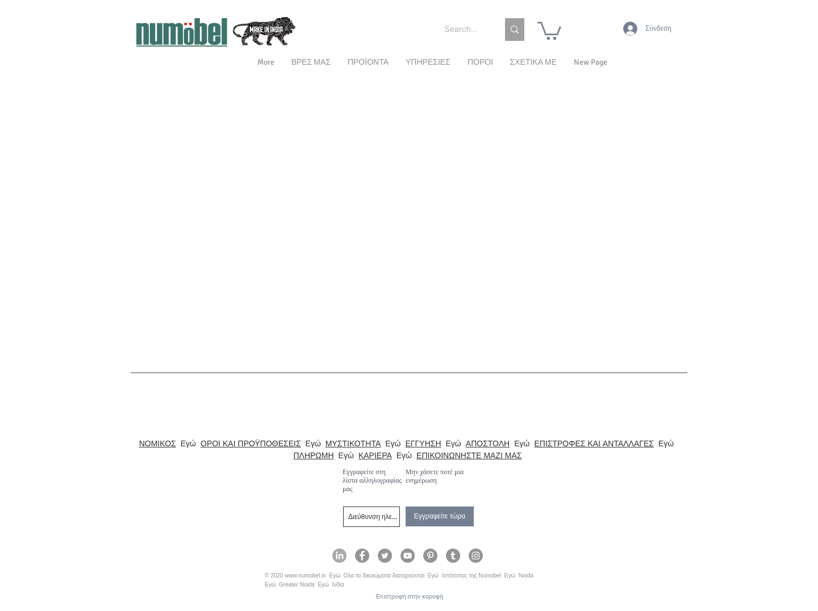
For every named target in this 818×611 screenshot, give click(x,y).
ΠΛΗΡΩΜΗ (313, 455)
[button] (533, 62)
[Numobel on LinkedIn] (339, 556)
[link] (549, 30)
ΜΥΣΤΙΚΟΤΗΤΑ (353, 443)
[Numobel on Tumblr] (453, 556)
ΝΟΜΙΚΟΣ (157, 443)
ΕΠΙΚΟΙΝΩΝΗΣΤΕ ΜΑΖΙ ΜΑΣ (468, 455)
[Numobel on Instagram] (476, 556)
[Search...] (463, 29)
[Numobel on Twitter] (385, 556)
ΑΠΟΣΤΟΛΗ (488, 443)
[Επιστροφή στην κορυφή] (409, 596)
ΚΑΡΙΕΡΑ (375, 455)
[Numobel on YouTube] (407, 556)
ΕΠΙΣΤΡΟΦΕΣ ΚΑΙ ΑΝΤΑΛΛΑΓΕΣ (594, 443)
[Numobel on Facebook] (362, 556)
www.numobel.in (305, 575)
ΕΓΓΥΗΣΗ (423, 443)
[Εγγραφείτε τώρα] (440, 516)
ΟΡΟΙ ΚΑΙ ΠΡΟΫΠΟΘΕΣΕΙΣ (251, 443)
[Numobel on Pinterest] (430, 556)
